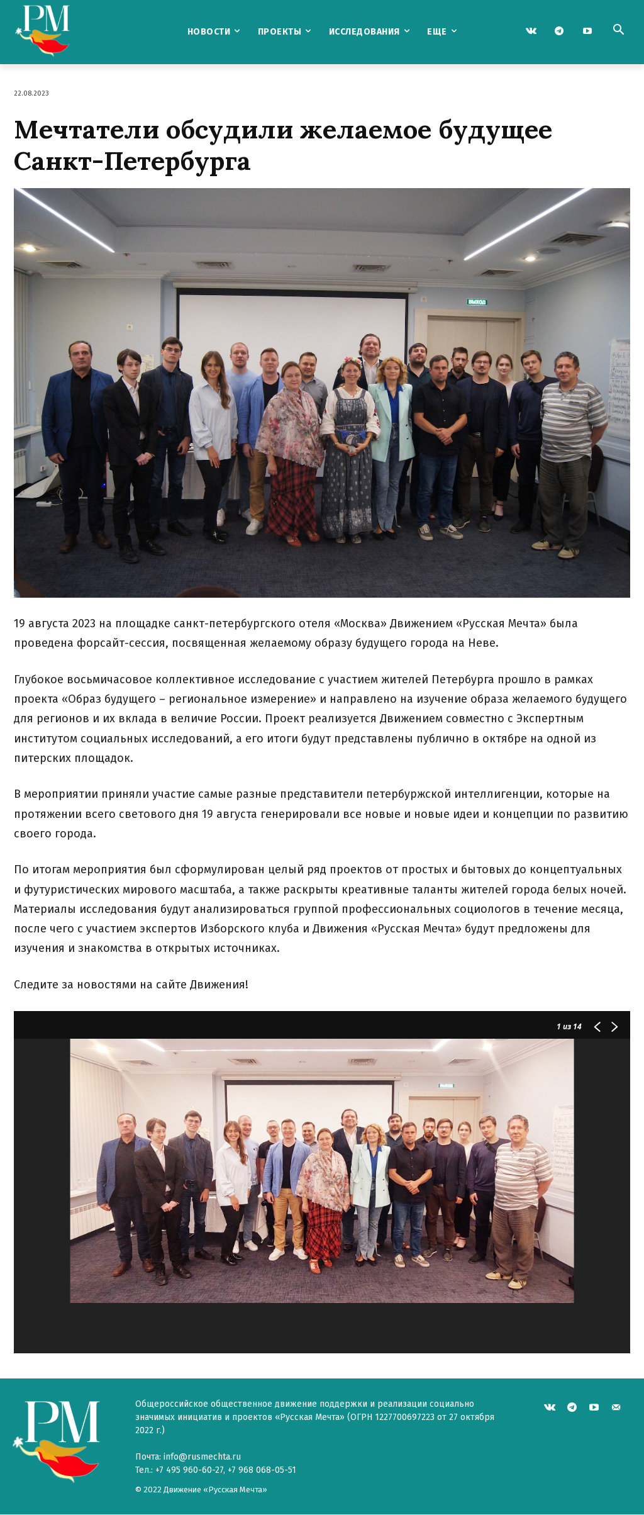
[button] (618, 31)
